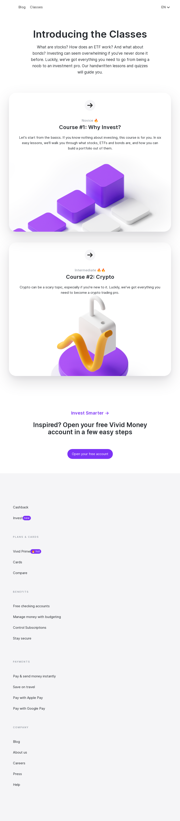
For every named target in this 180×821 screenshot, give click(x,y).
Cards (17, 562)
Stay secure (22, 638)
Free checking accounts (31, 606)
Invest (18, 518)
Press (17, 774)
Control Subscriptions (29, 627)
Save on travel (24, 687)
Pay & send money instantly (34, 676)
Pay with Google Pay (29, 708)
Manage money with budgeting (37, 617)
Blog (16, 741)
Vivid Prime (21, 551)
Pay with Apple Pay (28, 698)
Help (16, 784)
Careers (19, 763)
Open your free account (90, 454)
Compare (20, 573)
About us (20, 752)
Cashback (20, 507)
